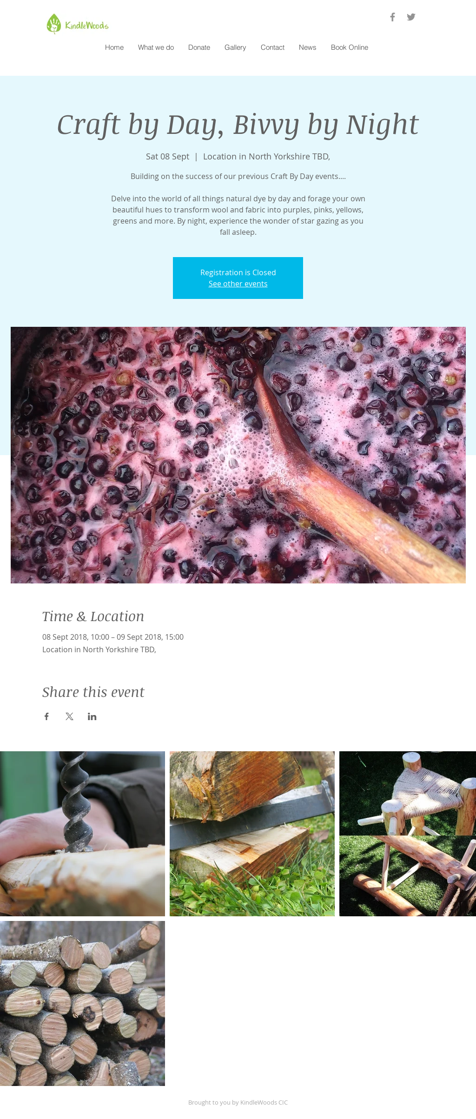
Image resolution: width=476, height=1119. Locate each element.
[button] (156, 47)
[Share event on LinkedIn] (92, 716)
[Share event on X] (69, 716)
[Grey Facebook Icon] (392, 17)
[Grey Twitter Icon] (411, 17)
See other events (238, 283)
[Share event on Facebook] (46, 716)
